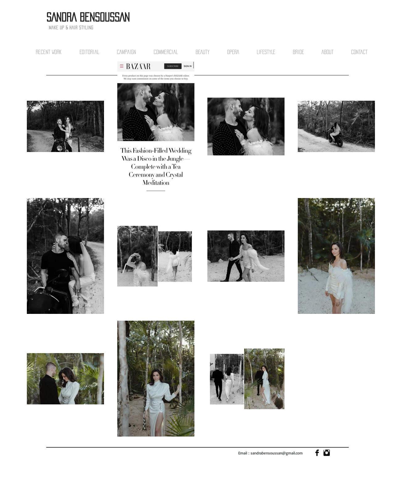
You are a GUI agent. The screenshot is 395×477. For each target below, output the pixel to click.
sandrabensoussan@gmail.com (277, 452)
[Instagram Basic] (326, 453)
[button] (55, 52)
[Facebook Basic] (317, 453)
